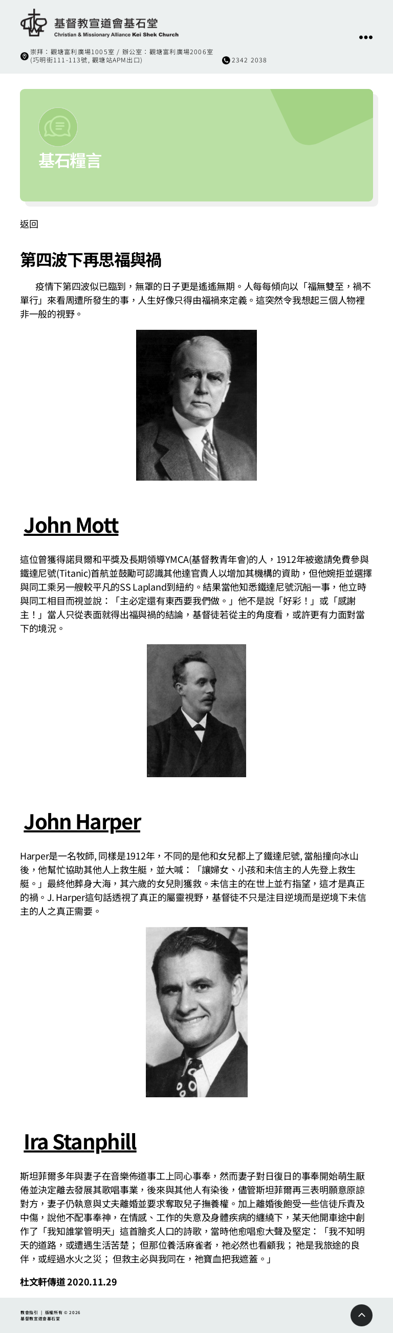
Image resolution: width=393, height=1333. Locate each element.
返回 (29, 223)
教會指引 (29, 1312)
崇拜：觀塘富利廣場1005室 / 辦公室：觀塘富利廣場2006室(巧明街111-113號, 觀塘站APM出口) (121, 55)
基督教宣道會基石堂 (40, 1318)
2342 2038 (250, 59)
